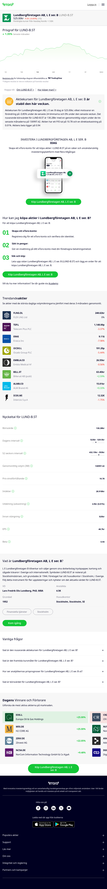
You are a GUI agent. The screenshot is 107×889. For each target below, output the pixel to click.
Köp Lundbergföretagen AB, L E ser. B (53, 202)
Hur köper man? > (47, 89)
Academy (53, 283)
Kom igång (14, 623)
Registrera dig (8, 78)
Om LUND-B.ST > (25, 89)
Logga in (91, 4)
